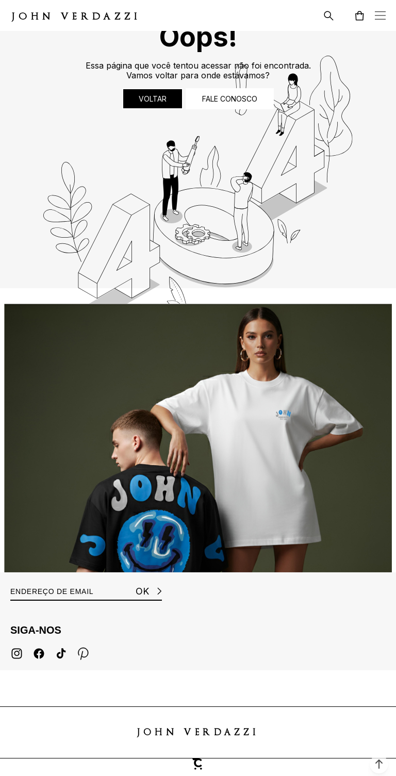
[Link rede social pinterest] (83, 653)
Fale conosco (229, 98)
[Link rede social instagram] (16, 653)
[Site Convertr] (198, 767)
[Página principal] (76, 15)
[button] (379, 764)
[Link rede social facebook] (38, 653)
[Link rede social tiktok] (61, 653)
